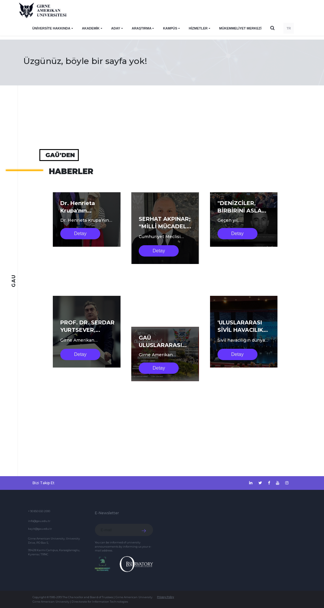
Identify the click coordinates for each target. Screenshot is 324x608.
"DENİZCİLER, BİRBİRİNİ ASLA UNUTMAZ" (239, 210)
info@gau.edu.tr (39, 521)
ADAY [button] (115, 28)
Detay (80, 233)
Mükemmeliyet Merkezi (240, 28)
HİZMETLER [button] (198, 28)
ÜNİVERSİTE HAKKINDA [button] (51, 28)
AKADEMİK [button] (91, 28)
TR (288, 28)
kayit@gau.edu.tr (40, 528)
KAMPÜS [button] (170, 28)
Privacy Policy (165, 597)
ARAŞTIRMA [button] (142, 28)
